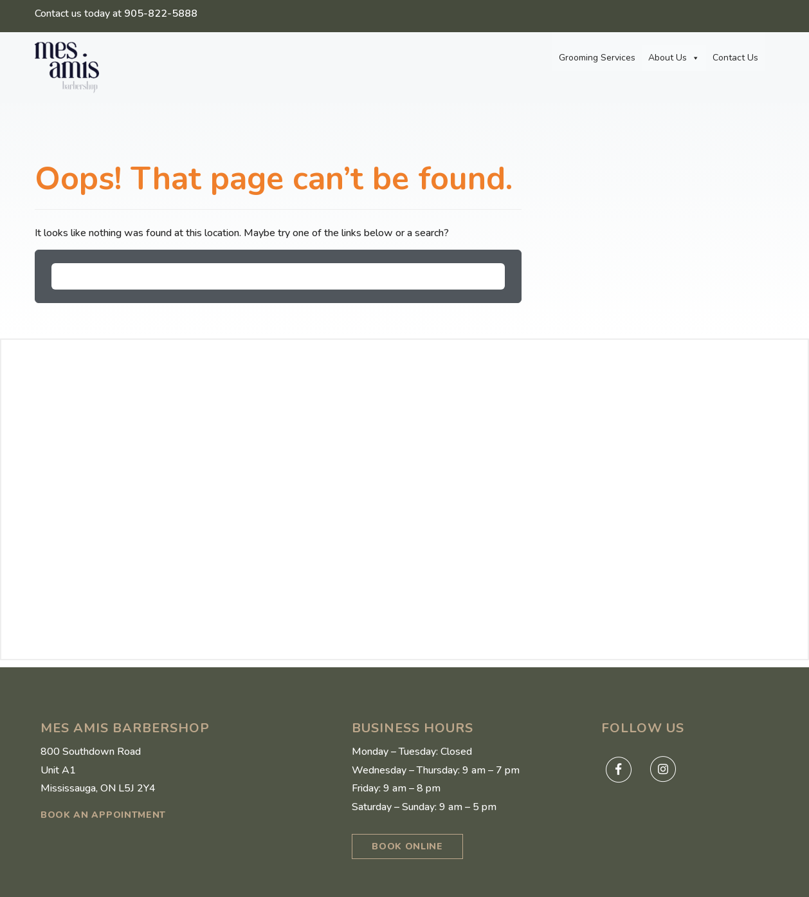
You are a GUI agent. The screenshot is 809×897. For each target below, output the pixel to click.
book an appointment (103, 815)
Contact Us (735, 57)
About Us (674, 58)
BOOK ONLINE (407, 846)
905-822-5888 (160, 13)
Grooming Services (597, 57)
